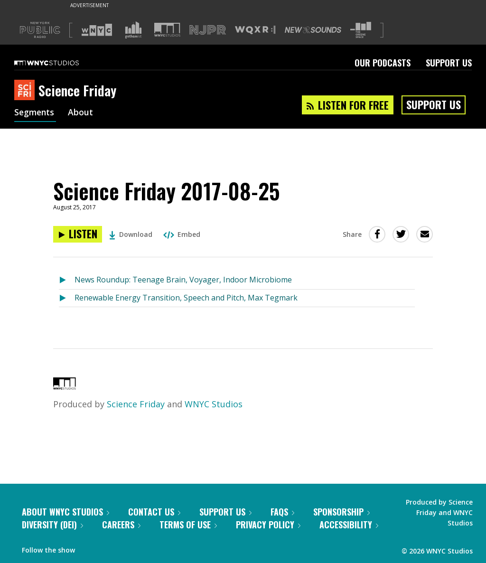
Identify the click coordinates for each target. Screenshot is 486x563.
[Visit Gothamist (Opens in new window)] (133, 29)
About (82, 113)
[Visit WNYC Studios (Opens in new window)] (167, 30)
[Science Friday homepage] (26, 91)
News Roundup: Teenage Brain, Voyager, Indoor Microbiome (183, 279)
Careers (121, 524)
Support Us (449, 62)
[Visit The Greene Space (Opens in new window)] (360, 30)
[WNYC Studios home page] (58, 62)
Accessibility (348, 524)
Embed (181, 234)
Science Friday (136, 404)
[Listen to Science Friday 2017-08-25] (77, 234)
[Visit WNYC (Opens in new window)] (97, 30)
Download (130, 234)
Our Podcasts (383, 62)
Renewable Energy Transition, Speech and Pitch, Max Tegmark (186, 297)
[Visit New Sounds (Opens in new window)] (313, 30)
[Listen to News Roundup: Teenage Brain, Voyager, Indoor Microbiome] (67, 280)
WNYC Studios (214, 404)
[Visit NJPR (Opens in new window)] (207, 30)
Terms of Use (188, 524)
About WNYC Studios (65, 512)
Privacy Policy (268, 524)
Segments (35, 113)
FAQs (282, 512)
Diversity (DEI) (52, 524)
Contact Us (154, 512)
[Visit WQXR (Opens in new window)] (255, 30)
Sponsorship (341, 512)
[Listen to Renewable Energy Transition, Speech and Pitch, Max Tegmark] (67, 298)
